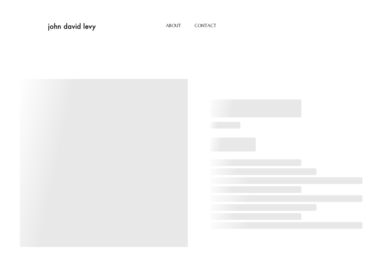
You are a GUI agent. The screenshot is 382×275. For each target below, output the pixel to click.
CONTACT (205, 25)
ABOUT (173, 25)
